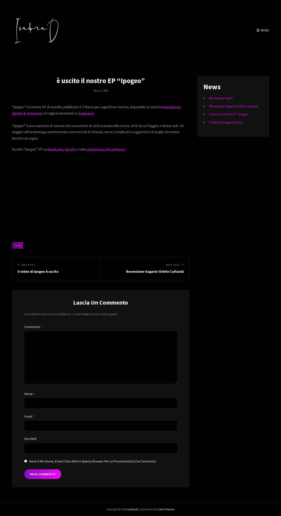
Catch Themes (166, 509)
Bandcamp (55, 149)
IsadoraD (133, 509)
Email (29, 416)
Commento (33, 327)
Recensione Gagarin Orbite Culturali (233, 106)
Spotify (70, 149)
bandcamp (86, 113)
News (17, 245)
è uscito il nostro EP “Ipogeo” (229, 114)
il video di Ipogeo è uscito (226, 122)
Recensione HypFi (221, 98)
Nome (29, 394)
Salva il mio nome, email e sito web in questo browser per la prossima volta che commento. (93, 461)
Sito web (30, 439)
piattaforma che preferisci (106, 149)
